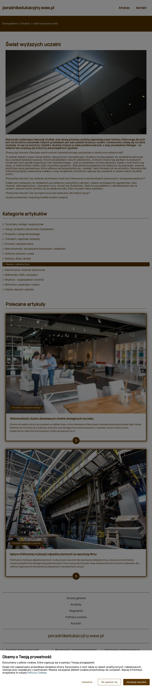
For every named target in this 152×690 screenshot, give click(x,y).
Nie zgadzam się (109, 682)
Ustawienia (87, 682)
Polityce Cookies (37, 672)
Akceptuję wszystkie (136, 682)
